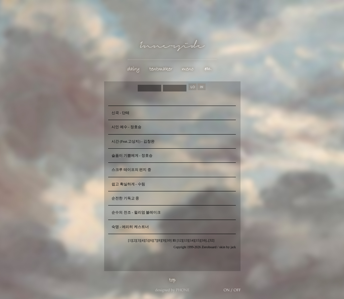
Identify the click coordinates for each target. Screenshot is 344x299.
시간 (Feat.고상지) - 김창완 (133, 141)
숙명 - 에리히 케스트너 (130, 227)
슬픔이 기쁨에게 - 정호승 (132, 155)
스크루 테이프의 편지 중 (131, 170)
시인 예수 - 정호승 (126, 127)
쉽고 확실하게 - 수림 (128, 184)
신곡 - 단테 (120, 113)
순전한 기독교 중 (125, 198)
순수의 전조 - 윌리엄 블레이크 (136, 212)
